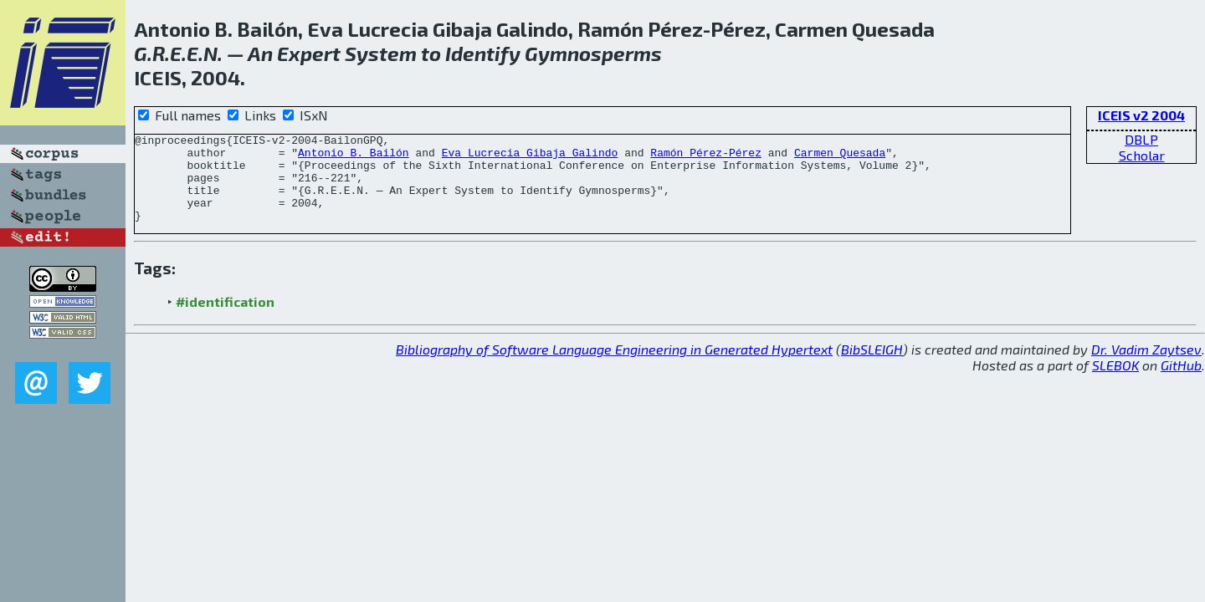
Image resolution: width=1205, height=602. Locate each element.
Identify (482, 53)
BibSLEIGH (872, 367)
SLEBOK (1115, 382)
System (381, 53)
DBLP (1141, 139)
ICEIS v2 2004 (1141, 115)
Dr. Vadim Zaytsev (1146, 367)
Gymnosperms (593, 53)
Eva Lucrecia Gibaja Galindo (530, 157)
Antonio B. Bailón (353, 157)
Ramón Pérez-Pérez (705, 157)
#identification (225, 319)
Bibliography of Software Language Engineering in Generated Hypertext (614, 367)
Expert (309, 53)
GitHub (1181, 382)
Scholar (1142, 155)
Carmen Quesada (839, 157)
